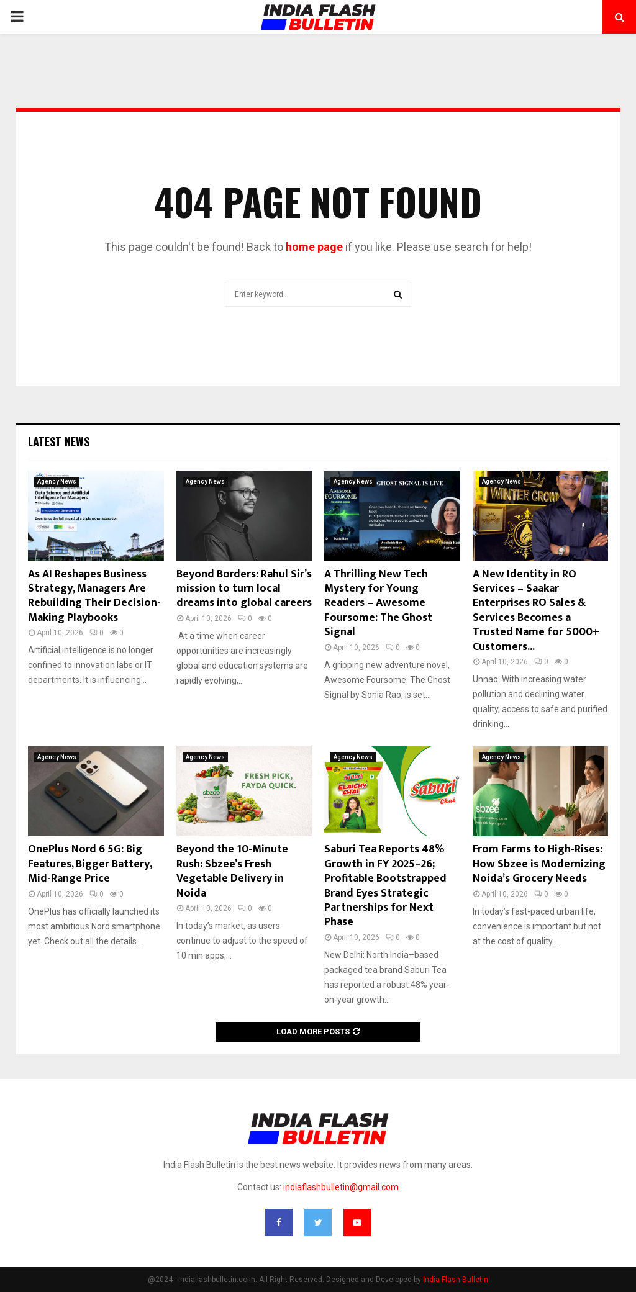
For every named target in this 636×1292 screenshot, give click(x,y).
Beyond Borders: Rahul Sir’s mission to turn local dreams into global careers (244, 589)
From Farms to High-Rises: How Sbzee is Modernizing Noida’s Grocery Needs (539, 864)
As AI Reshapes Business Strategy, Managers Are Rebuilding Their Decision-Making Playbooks (94, 596)
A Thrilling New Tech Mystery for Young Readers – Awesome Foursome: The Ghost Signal (378, 603)
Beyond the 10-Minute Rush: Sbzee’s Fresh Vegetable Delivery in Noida (232, 871)
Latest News (58, 441)
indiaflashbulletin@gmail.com (341, 1187)
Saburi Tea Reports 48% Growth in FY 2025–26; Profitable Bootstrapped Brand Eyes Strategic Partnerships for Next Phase (385, 885)
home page (314, 246)
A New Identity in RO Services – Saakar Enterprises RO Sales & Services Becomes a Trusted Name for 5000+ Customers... (536, 610)
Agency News (56, 481)
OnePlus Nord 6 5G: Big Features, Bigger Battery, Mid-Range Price (90, 864)
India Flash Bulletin (455, 1279)
